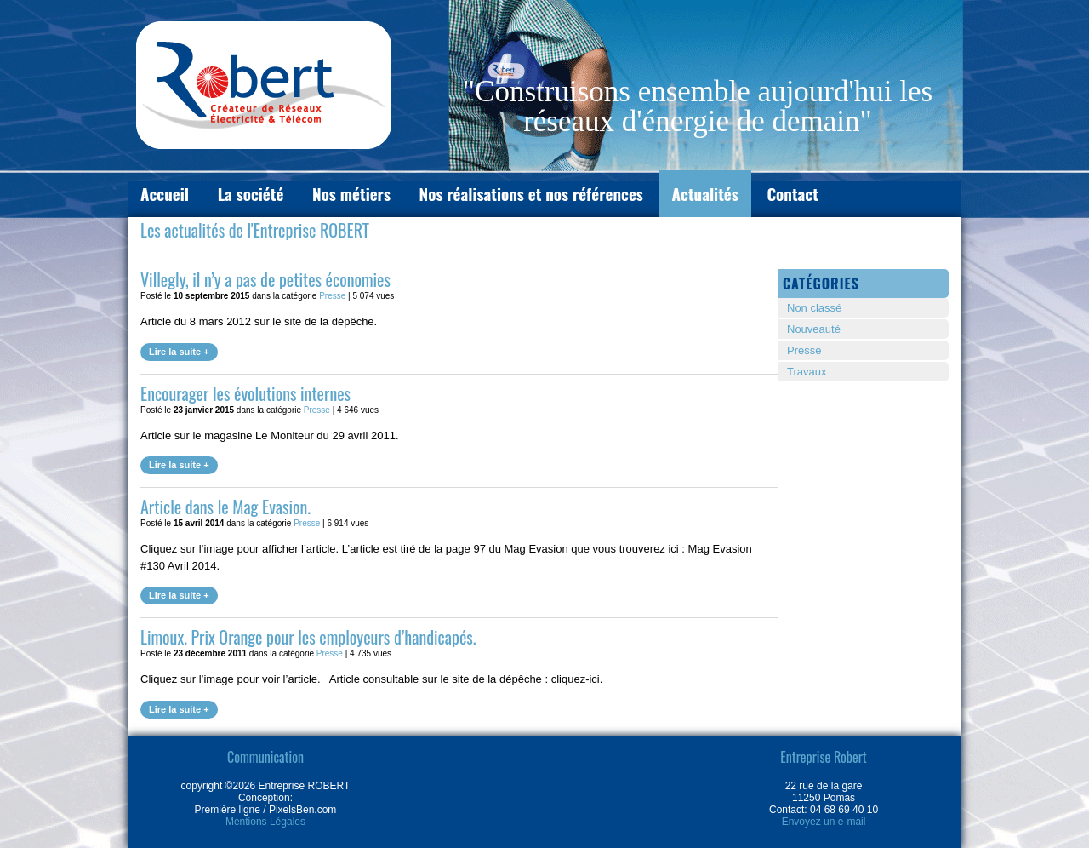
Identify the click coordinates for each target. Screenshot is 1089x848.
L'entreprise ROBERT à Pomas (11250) (263, 85)
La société (251, 193)
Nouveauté (814, 329)
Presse (332, 296)
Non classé (814, 307)
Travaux (806, 371)
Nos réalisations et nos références (531, 193)
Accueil (164, 193)
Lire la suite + (179, 352)
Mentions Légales (265, 822)
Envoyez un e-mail (824, 822)
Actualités (705, 193)
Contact (792, 193)
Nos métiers (351, 193)
